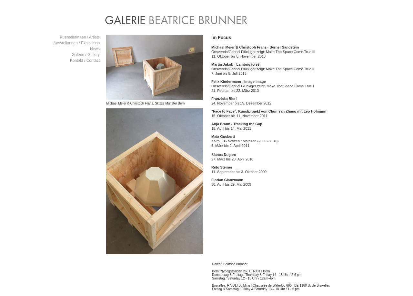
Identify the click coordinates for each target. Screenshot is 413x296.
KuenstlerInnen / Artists (80, 37)
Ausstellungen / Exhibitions (77, 43)
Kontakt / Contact (85, 60)
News (95, 49)
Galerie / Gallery (86, 54)
